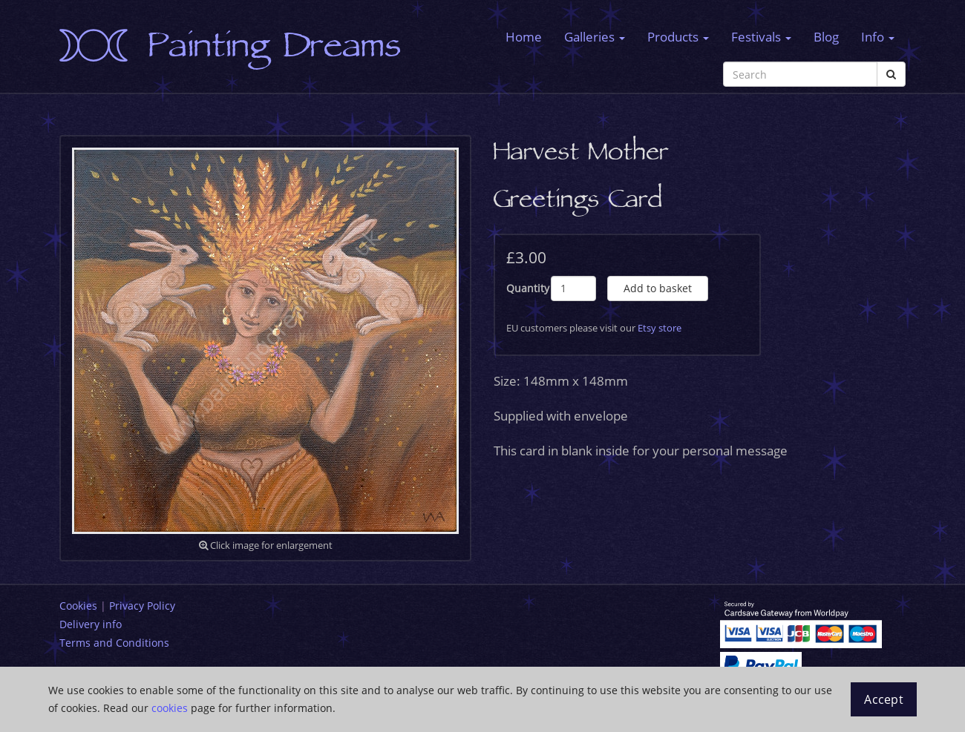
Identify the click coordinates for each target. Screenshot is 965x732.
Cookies (78, 606)
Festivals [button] (761, 36)
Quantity (527, 288)
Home (524, 36)
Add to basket (658, 288)
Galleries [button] (594, 36)
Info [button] (877, 36)
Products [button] (678, 36)
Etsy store (659, 327)
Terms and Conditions (114, 643)
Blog (826, 36)
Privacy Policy (142, 606)
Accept (883, 699)
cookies (169, 708)
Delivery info (90, 624)
